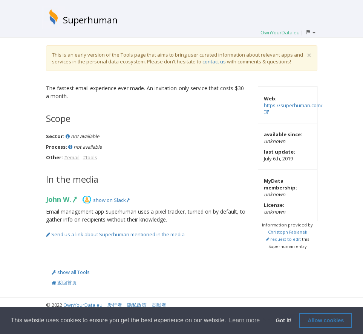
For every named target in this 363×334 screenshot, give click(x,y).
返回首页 (64, 282)
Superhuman (90, 20)
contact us (214, 61)
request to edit (283, 239)
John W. (61, 199)
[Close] (309, 55)
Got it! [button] (283, 320)
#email (72, 157)
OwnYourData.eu (83, 305)
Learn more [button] (244, 320)
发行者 (114, 305)
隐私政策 (137, 305)
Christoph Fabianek (287, 232)
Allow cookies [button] (326, 320)
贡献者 (159, 305)
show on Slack (111, 200)
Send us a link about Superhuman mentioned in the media (115, 234)
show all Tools (71, 272)
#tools (90, 157)
